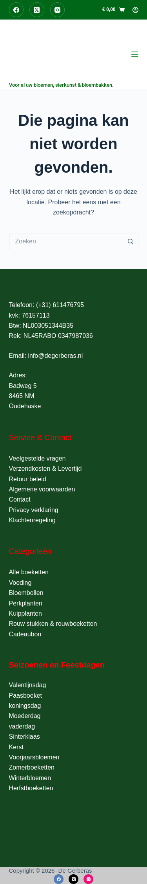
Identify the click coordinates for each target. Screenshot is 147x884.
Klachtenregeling (32, 520)
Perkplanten (25, 603)
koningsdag (25, 705)
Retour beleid (27, 479)
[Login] (135, 10)
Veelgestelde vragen (37, 458)
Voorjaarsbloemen (34, 757)
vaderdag (22, 726)
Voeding (20, 582)
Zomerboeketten (32, 767)
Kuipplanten (25, 613)
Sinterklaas (24, 736)
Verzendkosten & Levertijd (45, 468)
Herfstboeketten (31, 788)
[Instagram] (57, 9)
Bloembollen (26, 592)
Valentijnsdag (27, 685)
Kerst (16, 747)
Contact (20, 499)
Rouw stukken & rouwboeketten (53, 623)
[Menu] (134, 54)
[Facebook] (16, 9)
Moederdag (25, 716)
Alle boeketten (29, 572)
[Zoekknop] (130, 241)
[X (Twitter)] (36, 9)
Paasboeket (25, 695)
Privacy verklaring (33, 510)
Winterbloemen (30, 778)
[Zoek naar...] (66, 241)
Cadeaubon (25, 634)
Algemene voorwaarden (42, 489)
